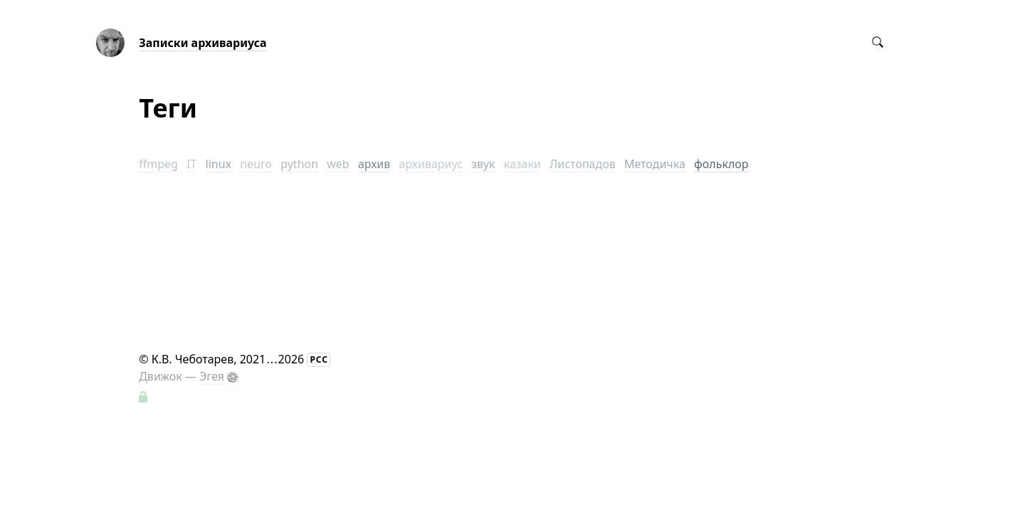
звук (483, 164)
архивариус (431, 164)
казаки (522, 164)
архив (374, 164)
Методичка (654, 164)
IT (191, 164)
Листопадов (583, 164)
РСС (319, 359)
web (338, 164)
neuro (256, 164)
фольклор (721, 164)
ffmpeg (158, 164)
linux (219, 164)
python (299, 164)
